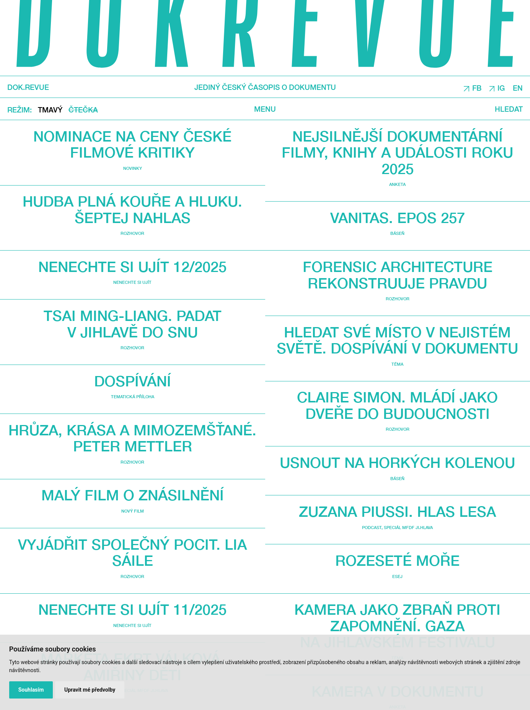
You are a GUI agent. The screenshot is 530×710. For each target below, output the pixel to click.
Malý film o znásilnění (132, 494)
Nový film (132, 510)
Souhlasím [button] (31, 690)
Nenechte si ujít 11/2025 (132, 609)
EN (518, 87)
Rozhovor (132, 233)
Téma (397, 364)
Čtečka (83, 109)
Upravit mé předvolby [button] (89, 690)
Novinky (132, 168)
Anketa (397, 184)
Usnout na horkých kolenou (397, 462)
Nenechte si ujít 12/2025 (132, 266)
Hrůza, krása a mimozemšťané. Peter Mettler (132, 438)
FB (476, 87)
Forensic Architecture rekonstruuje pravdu (397, 274)
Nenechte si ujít (132, 282)
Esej (397, 576)
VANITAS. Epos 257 (397, 217)
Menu (265, 109)
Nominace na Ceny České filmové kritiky (132, 144)
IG (501, 87)
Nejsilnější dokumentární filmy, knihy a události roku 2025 (397, 152)
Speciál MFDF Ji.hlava (408, 527)
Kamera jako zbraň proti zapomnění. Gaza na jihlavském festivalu (397, 625)
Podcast (372, 527)
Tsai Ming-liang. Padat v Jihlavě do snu (133, 323)
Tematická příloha (132, 396)
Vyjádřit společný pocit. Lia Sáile (132, 552)
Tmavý (50, 109)
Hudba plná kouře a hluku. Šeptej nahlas (132, 209)
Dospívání (132, 380)
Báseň (397, 233)
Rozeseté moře (397, 560)
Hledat (509, 109)
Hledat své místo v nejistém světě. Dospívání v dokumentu (397, 340)
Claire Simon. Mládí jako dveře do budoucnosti (397, 405)
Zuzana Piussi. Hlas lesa (397, 511)
